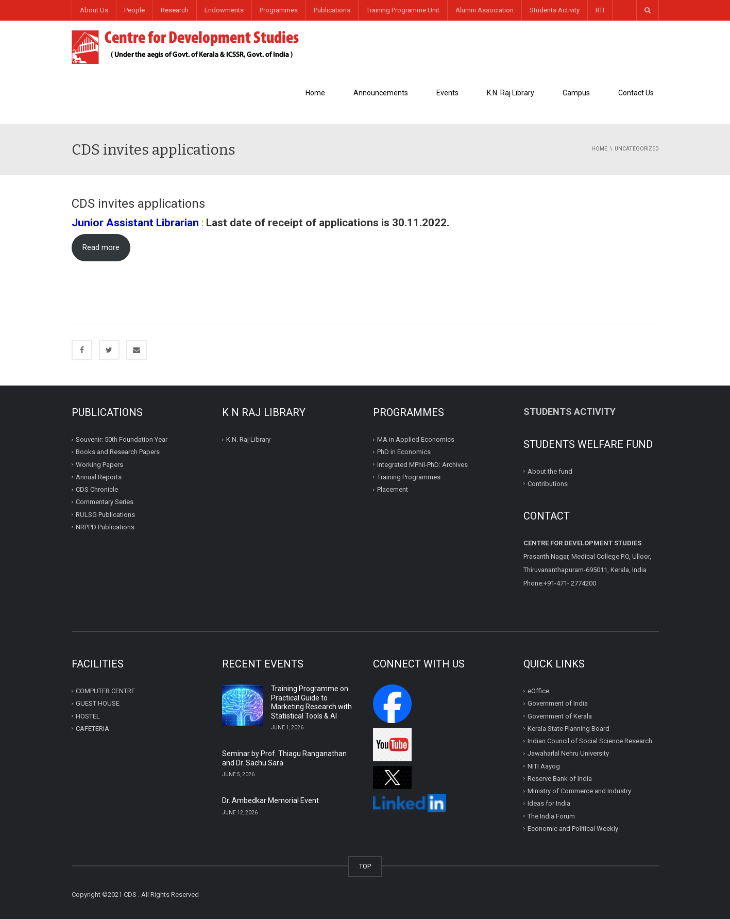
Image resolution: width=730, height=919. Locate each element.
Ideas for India (549, 803)
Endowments (224, 10)
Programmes (279, 10)
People (134, 10)
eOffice (538, 691)
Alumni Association (484, 10)
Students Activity (555, 10)
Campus (576, 93)
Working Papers (99, 464)
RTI (600, 10)
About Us (94, 10)
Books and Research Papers (118, 452)
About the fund (550, 471)
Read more (101, 247)
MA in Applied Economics (415, 439)
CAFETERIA (92, 728)
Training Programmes (408, 477)
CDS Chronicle (97, 489)
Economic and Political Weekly (573, 828)
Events (447, 93)
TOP (365, 866)
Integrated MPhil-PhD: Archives (422, 464)
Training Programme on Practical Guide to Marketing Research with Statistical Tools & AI (311, 702)
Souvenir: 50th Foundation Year (121, 439)
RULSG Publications (105, 514)
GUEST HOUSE (98, 703)
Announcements (380, 93)
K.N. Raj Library (510, 93)
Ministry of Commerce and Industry (579, 791)
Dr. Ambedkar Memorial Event (270, 800)
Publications (332, 10)
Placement (392, 489)
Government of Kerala (560, 716)
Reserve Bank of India (560, 778)
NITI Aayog (544, 766)
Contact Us (636, 93)
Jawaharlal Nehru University (568, 753)
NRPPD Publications (105, 527)
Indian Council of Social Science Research (590, 741)
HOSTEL (88, 716)
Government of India (558, 703)
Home (315, 93)
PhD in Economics (404, 452)
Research (175, 10)
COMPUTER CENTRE (105, 691)
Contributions (548, 484)
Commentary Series (104, 502)
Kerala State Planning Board (568, 728)
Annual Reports (99, 477)
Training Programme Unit (402, 10)
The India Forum (551, 816)
